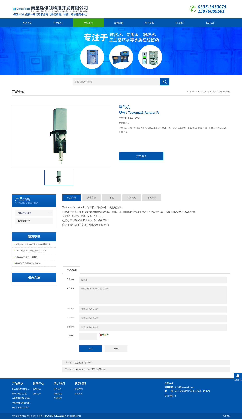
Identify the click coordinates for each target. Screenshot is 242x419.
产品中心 (205, 92)
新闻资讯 (118, 22)
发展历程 (58, 398)
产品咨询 (141, 156)
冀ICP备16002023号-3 (58, 416)
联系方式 (79, 389)
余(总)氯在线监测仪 (20, 407)
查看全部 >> (24, 220)
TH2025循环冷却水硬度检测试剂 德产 (30, 251)
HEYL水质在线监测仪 (21, 389)
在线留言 (179, 22)
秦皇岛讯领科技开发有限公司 (24, 416)
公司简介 (58, 389)
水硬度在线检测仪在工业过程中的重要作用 (32, 244)
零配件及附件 (216, 92)
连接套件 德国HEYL (84, 362)
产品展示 (88, 22)
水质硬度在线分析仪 (21, 398)
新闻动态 (37, 389)
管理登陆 (226, 416)
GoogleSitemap (74, 416)
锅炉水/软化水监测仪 (21, 393)
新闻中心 (38, 383)
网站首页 (27, 22)
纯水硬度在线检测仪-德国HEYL (28, 263)
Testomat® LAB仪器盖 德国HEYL (91, 369)
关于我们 (58, 22)
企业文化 (58, 393)
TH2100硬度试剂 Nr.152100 (26, 257)
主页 (198, 92)
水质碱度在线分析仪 (21, 403)
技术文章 (149, 22)
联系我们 (210, 22)
